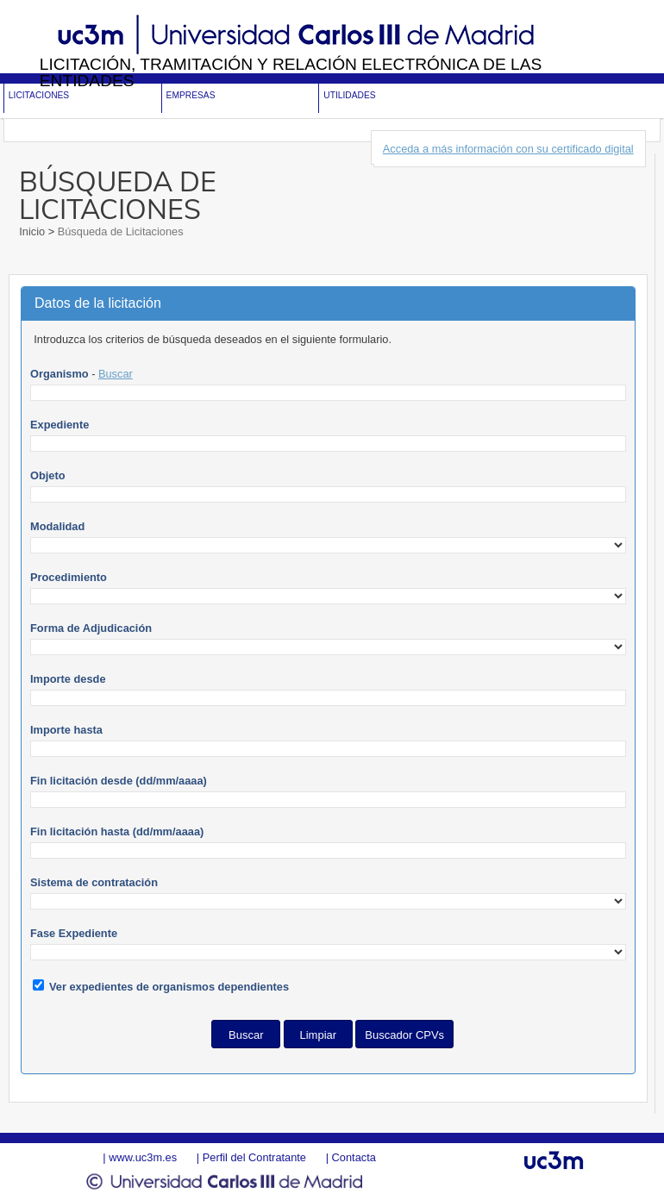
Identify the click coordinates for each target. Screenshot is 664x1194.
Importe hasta (66, 729)
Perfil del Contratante (254, 1157)
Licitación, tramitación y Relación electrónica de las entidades (291, 72)
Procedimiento (68, 577)
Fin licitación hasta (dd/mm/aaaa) (117, 831)
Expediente (59, 424)
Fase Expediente (73, 933)
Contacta (354, 1157)
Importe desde (67, 678)
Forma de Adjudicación (91, 628)
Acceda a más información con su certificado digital (508, 148)
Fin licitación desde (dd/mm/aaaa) (118, 780)
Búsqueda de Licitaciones (118, 231)
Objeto (48, 475)
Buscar (115, 373)
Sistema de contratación (94, 882)
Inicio (33, 231)
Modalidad (57, 526)
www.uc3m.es (143, 1157)
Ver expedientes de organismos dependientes (169, 986)
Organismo (59, 373)
